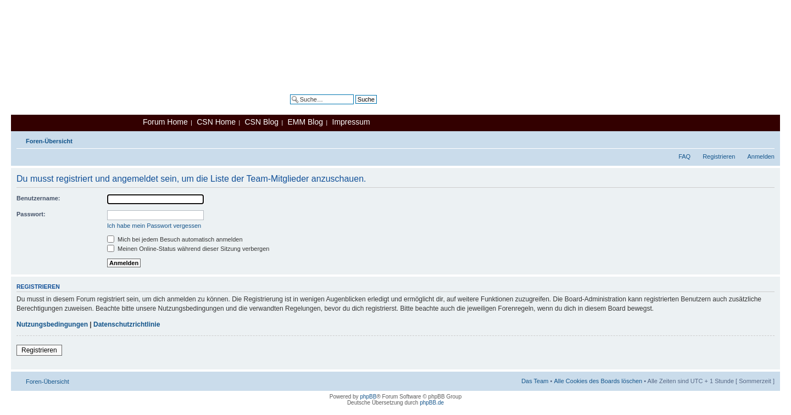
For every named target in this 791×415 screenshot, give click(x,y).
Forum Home (165, 121)
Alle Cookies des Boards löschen (598, 381)
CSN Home (216, 121)
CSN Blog (261, 121)
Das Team (534, 381)
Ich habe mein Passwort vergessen (154, 225)
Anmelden (761, 156)
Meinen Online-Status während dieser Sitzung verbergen (188, 248)
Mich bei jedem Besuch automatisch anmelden (175, 239)
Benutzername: (38, 198)
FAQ (684, 156)
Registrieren (719, 156)
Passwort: (31, 214)
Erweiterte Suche (354, 107)
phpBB (368, 397)
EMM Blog (305, 121)
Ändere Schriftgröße (767, 139)
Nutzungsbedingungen (52, 324)
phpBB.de (432, 403)
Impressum (351, 121)
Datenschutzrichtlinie (126, 324)
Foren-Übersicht (49, 141)
